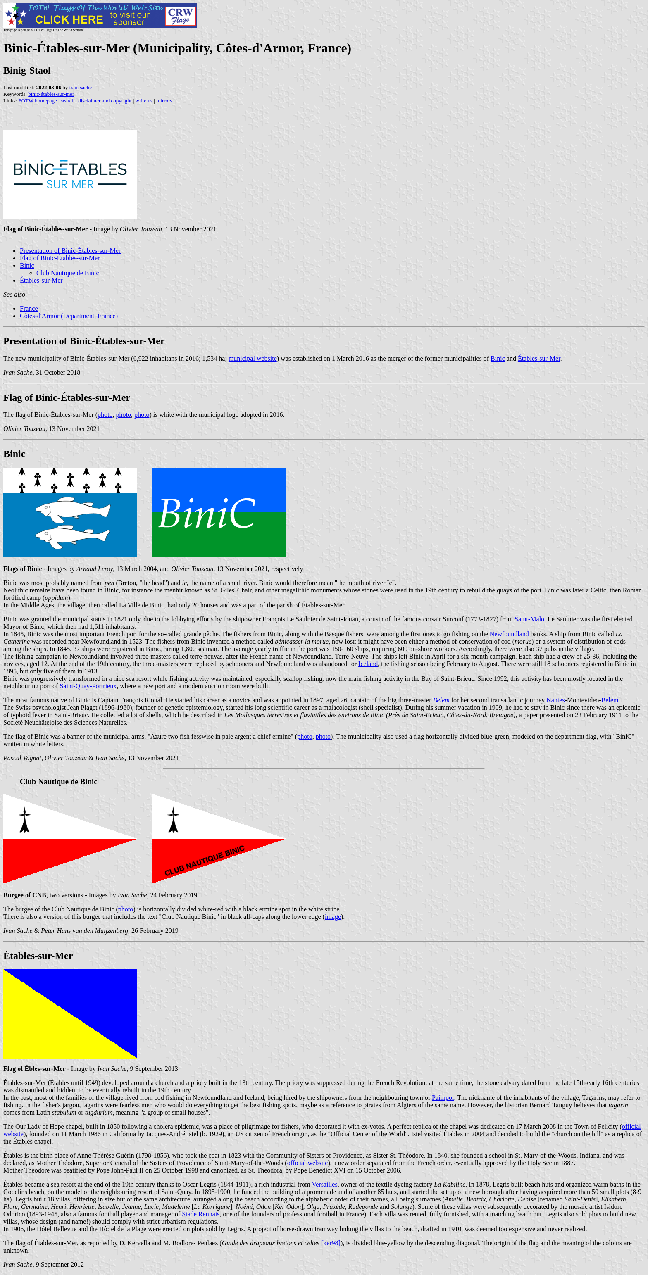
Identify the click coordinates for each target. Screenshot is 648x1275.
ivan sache (80, 87)
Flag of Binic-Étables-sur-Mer (60, 258)
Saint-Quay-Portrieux (88, 686)
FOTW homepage (37, 101)
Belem (610, 700)
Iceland (368, 663)
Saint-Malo (529, 619)
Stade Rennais (200, 1214)
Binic (27, 265)
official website (307, 1162)
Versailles (324, 1184)
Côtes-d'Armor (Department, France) (69, 315)
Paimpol (443, 1097)
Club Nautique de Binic (67, 272)
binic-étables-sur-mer (51, 94)
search (67, 101)
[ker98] (331, 1242)
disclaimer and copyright (104, 101)
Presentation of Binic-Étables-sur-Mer (70, 250)
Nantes (555, 700)
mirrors (164, 101)
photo (105, 414)
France (29, 308)
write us (144, 101)
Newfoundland (509, 634)
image (333, 916)
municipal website (253, 358)
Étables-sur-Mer (41, 280)
